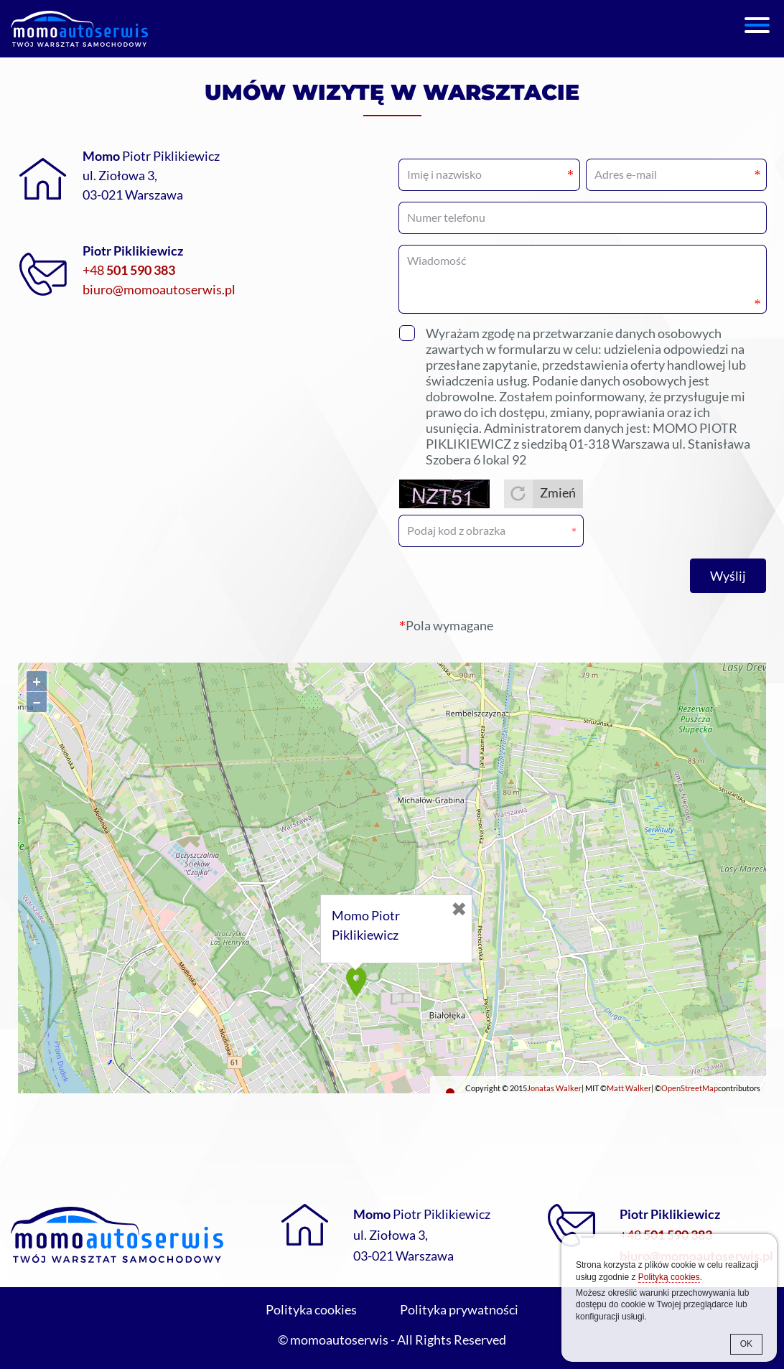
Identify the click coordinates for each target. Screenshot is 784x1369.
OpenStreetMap (689, 1088)
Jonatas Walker (554, 1088)
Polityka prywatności (459, 1309)
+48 (129, 270)
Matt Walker (629, 1088)
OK (746, 1344)
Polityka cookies (311, 1309)
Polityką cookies (669, 1277)
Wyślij (728, 576)
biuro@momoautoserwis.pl (159, 289)
